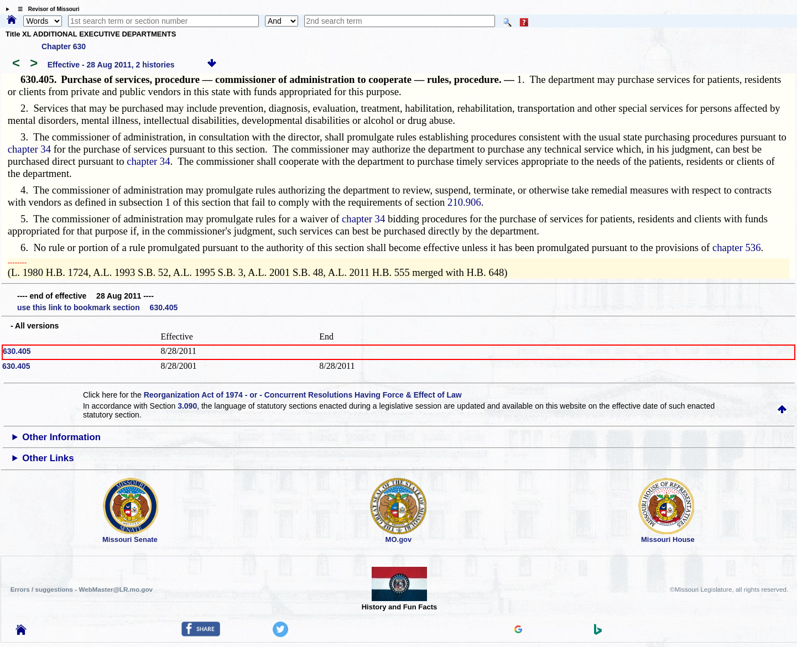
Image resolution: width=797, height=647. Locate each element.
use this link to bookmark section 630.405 (97, 307)
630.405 (17, 351)
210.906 (464, 202)
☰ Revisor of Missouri (46, 9)
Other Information (61, 437)
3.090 (187, 405)
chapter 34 (29, 149)
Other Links (48, 458)
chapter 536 (736, 247)
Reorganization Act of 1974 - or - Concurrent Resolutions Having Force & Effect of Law (303, 394)
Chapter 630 (63, 46)
